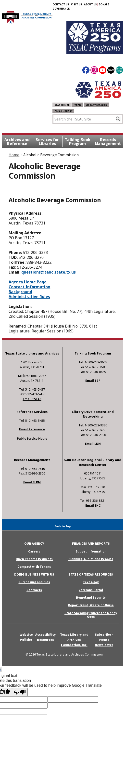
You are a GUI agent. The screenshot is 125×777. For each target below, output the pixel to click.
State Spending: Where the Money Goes (90, 615)
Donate (104, 4)
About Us (90, 4)
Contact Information (29, 287)
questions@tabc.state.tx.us (48, 272)
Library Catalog (96, 104)
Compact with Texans (34, 567)
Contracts (34, 590)
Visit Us (76, 4)
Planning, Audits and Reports (90, 559)
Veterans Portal (91, 590)
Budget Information (90, 551)
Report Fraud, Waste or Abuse (91, 605)
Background (20, 291)
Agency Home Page (28, 282)
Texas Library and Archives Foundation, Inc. (74, 639)
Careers (34, 551)
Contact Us (60, 4)
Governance (61, 8)
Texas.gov (91, 582)
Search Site (62, 104)
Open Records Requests (34, 559)
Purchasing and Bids (34, 582)
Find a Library (63, 111)
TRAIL (77, 104)
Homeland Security (91, 597)
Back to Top (62, 526)
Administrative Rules (29, 296)
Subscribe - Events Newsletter (104, 639)
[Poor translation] (20, 692)
